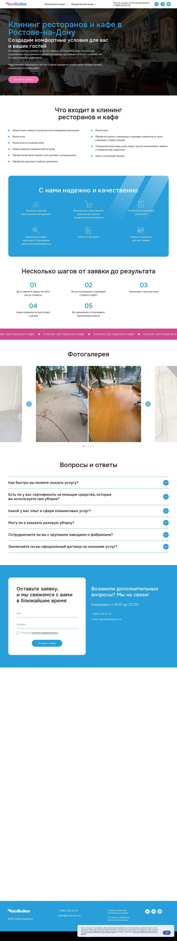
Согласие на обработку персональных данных (118, 918)
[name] (47, 613)
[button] (23, 79)
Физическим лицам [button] (55, 4)
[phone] (47, 624)
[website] (169, 4)
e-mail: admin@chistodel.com (106, 619)
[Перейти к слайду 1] (83, 446)
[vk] (147, 913)
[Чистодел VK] (156, 4)
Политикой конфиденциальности (45, 633)
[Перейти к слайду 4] (91, 446)
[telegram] (163, 4)
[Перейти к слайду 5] (93, 446)
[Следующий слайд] (148, 404)
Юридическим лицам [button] (82, 4)
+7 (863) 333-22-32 (122, 5)
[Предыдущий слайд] (29, 404)
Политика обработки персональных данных (117, 911)
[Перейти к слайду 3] (88, 446)
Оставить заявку (47, 643)
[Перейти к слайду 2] (86, 446)
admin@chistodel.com (69, 915)
